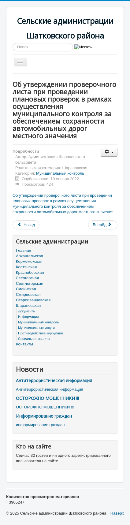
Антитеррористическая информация (54, 380)
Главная (23, 250)
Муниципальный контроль (60, 173)
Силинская (26, 289)
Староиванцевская (33, 300)
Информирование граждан (44, 416)
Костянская (26, 267)
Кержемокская (29, 261)
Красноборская (30, 272)
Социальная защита (34, 339)
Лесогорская (27, 278)
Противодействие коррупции (40, 333)
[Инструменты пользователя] (109, 152)
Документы (26, 311)
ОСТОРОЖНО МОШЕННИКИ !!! (47, 398)
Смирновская (28, 294)
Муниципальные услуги (36, 328)
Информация (28, 316)
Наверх (117, 513)
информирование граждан (40, 425)
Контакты (24, 344)
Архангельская (29, 256)
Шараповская (28, 305)
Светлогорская (29, 283)
